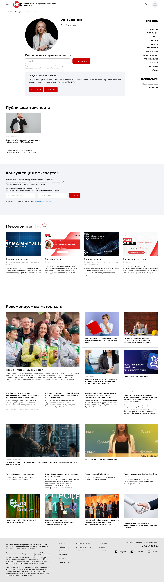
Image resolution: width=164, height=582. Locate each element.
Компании (153, 40)
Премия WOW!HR (151, 51)
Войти (75, 195)
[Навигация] (7, 4)
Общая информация (149, 84)
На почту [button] (51, 90)
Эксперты (154, 44)
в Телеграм (36, 90)
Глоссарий (102, 551)
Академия (153, 66)
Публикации (152, 33)
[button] (154, 4)
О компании (102, 543)
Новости (154, 29)
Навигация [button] (149, 78)
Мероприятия (152, 48)
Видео (155, 37)
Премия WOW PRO (150, 55)
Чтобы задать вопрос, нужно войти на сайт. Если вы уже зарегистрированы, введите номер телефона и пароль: (32, 190)
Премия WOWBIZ (151, 59)
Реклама (154, 63)
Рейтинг (154, 70)
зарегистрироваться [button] (43, 201)
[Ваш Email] (47, 61)
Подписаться (81, 61)
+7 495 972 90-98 (149, 546)
